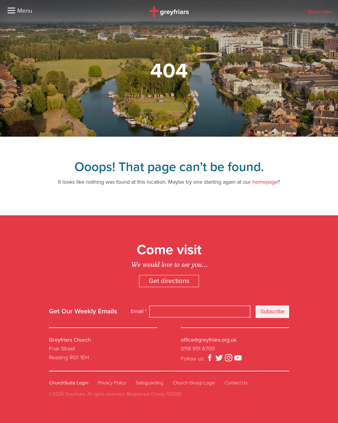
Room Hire (320, 12)
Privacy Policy (112, 383)
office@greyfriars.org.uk (208, 339)
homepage (265, 182)
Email (139, 311)
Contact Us (236, 383)
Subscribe (272, 312)
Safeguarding (149, 383)
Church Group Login (194, 383)
